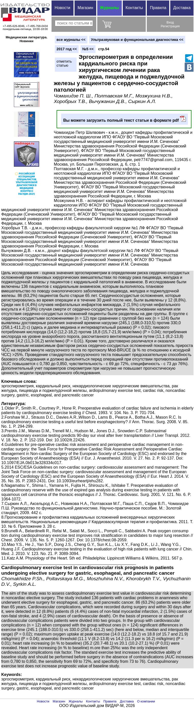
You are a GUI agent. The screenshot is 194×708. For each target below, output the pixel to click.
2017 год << (67, 49)
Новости (62, 8)
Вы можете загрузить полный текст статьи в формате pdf (124, 119)
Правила (158, 8)
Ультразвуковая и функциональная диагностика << (137, 40)
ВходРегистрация (170, 24)
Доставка (182, 8)
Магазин (85, 8)
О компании (146, 701)
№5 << (88, 49)
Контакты (134, 8)
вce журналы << (71, 40)
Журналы (109, 8)
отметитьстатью (64, 63)
